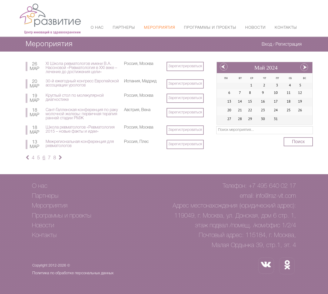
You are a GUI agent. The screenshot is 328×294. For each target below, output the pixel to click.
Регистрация (288, 44)
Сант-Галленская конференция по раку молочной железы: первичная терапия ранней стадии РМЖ (82, 114)
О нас (97, 28)
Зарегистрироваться (185, 66)
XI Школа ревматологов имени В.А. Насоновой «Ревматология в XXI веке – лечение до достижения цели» (81, 68)
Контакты (286, 28)
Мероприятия (159, 28)
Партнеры (124, 28)
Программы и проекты (210, 28)
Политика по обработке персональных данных (73, 273)
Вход (267, 44)
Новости (255, 28)
